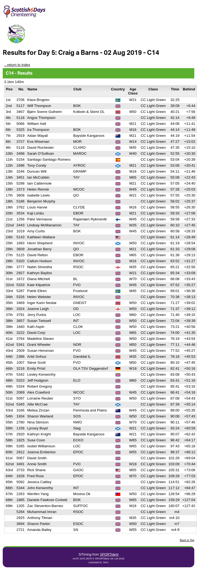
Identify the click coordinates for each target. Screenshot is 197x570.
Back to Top (187, 540)
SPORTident (109, 554)
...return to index (17, 65)
